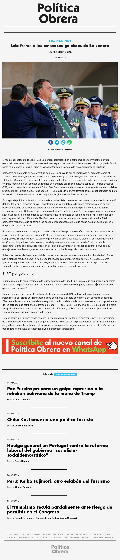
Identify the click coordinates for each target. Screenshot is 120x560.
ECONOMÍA (81, 535)
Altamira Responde (104, 538)
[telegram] (63, 142)
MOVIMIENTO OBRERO (54, 535)
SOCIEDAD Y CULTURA (100, 535)
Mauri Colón (65, 52)
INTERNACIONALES (60, 41)
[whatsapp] (69, 142)
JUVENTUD (11, 538)
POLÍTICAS (15, 535)
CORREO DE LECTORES (29, 538)
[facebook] (50, 142)
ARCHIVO (56, 538)
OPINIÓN (86, 538)
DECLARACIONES (71, 538)
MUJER (70, 535)
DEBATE (45, 538)
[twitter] (57, 142)
